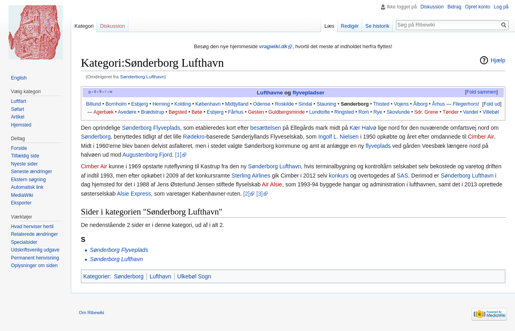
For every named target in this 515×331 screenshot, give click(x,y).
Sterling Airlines (250, 175)
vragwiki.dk (273, 46)
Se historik (377, 26)
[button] (481, 92)
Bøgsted (178, 112)
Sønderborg (355, 104)
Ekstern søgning (28, 179)
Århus (438, 104)
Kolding (182, 104)
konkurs (338, 175)
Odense (261, 104)
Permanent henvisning (35, 258)
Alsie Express (134, 193)
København (207, 104)
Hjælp (497, 60)
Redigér (350, 26)
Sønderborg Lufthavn (142, 76)
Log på (501, 7)
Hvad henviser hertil (32, 226)
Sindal (305, 104)
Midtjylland (237, 104)
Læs (329, 26)
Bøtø (197, 112)
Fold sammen (481, 92)
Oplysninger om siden (34, 265)
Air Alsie (272, 184)
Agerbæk (103, 112)
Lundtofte (319, 112)
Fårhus (235, 112)
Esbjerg (139, 104)
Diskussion (432, 7)
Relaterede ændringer (34, 234)
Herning (161, 104)
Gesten (256, 112)
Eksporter (21, 203)
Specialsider (24, 242)
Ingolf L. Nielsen (338, 136)
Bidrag (454, 7)
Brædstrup (152, 112)
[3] (259, 193)
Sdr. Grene (426, 112)
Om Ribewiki (91, 312)
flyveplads (378, 146)
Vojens (401, 104)
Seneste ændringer (31, 171)
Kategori (84, 26)
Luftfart (18, 101)
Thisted (381, 104)
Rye (377, 112)
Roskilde (284, 104)
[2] (246, 193)
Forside (19, 148)
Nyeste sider (24, 164)
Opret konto (477, 7)
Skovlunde (398, 112)
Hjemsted (21, 125)
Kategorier (96, 276)
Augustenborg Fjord (147, 154)
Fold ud (492, 104)
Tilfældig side (25, 156)
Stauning (326, 104)
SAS (402, 175)
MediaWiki (22, 195)
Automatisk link (27, 187)
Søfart (17, 109)
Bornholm (116, 104)
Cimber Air (481, 136)
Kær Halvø (363, 128)
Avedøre (127, 112)
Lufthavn (160, 276)
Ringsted (344, 112)
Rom (363, 112)
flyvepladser (308, 93)
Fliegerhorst (466, 104)
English (19, 78)
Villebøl (491, 112)
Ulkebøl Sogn (194, 276)
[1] (178, 154)
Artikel (17, 117)
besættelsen (265, 128)
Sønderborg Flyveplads (151, 128)
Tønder (451, 112)
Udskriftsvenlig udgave (35, 250)
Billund (93, 104)
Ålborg (420, 104)
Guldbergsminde (286, 112)
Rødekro (194, 136)
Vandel (470, 112)
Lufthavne (270, 93)
